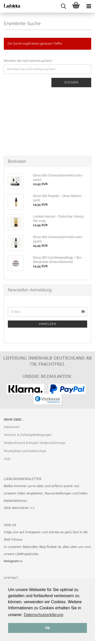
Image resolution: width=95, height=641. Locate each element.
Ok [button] (47, 628)
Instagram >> (13, 561)
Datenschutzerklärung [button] (43, 615)
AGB (7, 459)
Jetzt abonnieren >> (19, 507)
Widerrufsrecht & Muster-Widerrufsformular (35, 443)
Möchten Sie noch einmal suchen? (28, 61)
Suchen (71, 82)
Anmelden (47, 324)
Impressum (12, 427)
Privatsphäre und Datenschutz (25, 451)
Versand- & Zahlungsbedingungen (28, 435)
